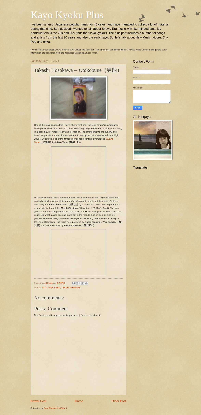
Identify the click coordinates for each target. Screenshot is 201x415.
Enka (50, 287)
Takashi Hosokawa (70, 287)
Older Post (119, 401)
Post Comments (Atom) (55, 408)
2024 (44, 287)
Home (79, 401)
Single (57, 287)
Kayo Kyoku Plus (67, 14)
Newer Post (38, 401)
